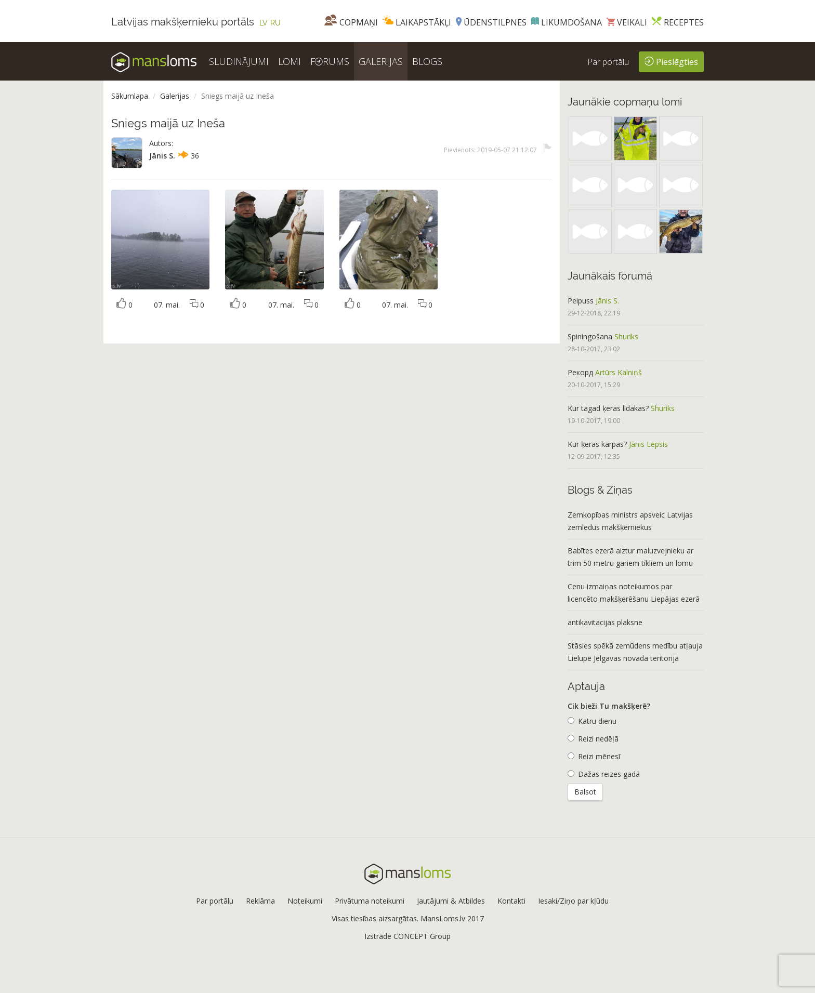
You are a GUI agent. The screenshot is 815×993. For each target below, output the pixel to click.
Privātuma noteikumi (369, 901)
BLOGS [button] (427, 61)
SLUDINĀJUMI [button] (239, 61)
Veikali (627, 22)
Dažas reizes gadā (604, 774)
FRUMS (329, 61)
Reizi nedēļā (593, 739)
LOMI (289, 61)
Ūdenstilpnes (491, 22)
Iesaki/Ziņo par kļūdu (573, 901)
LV (263, 23)
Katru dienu (592, 721)
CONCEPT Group (422, 936)
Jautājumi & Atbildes (451, 901)
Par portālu (608, 62)
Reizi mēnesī (594, 756)
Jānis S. (162, 156)
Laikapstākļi (417, 22)
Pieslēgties (671, 61)
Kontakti (511, 901)
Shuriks (626, 336)
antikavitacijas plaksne (605, 622)
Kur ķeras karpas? (597, 444)
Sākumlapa (129, 96)
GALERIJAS (381, 61)
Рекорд (580, 372)
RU (275, 23)
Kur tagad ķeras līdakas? (608, 408)
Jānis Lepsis (648, 444)
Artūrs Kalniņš (618, 372)
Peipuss (581, 301)
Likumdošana (566, 22)
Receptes (678, 22)
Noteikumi (304, 901)
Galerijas (174, 96)
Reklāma (260, 901)
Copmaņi (351, 22)
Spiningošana (590, 336)
